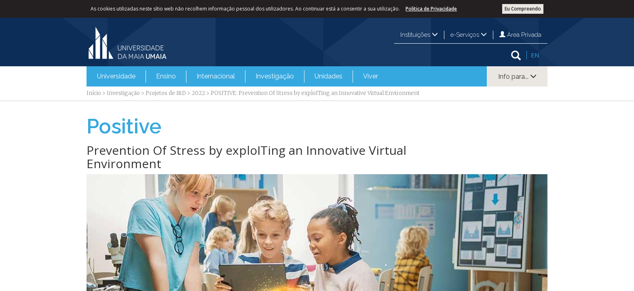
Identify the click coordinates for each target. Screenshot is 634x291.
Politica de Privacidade (431, 8)
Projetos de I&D (166, 93)
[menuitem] (116, 76)
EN (535, 55)
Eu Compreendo (523, 8)
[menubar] (237, 76)
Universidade (116, 76)
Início (94, 93)
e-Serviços (468, 34)
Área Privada (520, 34)
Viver (370, 76)
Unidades (328, 76)
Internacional (216, 76)
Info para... (517, 76)
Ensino (166, 76)
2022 (198, 93)
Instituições (419, 34)
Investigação (275, 76)
